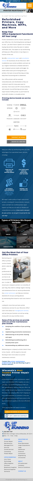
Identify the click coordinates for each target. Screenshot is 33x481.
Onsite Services (9, 449)
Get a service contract (16, 415)
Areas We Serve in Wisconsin (16, 412)
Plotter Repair (8, 453)
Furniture (7, 465)
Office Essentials (10, 457)
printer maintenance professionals (13, 362)
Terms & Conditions (24, 467)
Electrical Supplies (9, 469)
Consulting (7, 451)
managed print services (21, 310)
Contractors (21, 453)
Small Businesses (23, 443)
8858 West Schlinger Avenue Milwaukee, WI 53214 (18, 434)
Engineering (22, 455)
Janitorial (7, 471)
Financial (21, 451)
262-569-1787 (26, 1)
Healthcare (21, 449)
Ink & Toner (7, 459)
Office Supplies (8, 463)
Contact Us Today (16, 137)
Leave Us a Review (16, 141)
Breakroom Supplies (10, 467)
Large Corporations (24, 445)
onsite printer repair (13, 58)
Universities (21, 457)
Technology (7, 461)
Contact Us (22, 471)
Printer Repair (8, 441)
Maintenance (8, 443)
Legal (20, 447)
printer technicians (9, 293)
